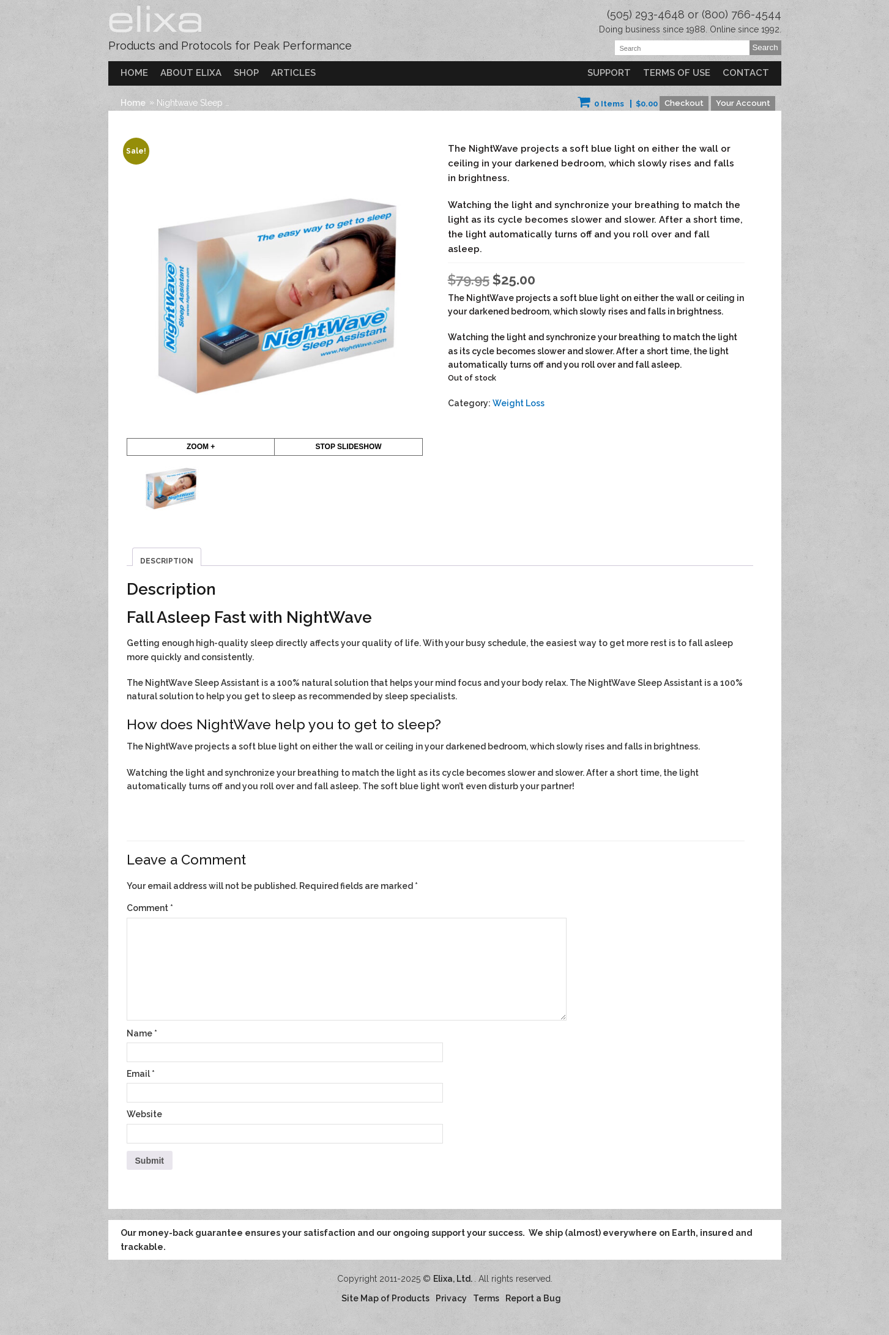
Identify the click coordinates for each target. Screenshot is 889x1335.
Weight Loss (519, 403)
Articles (293, 72)
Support (609, 72)
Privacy (451, 1298)
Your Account (743, 103)
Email (141, 1074)
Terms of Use (676, 72)
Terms (486, 1298)
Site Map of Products (385, 1298)
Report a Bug (533, 1298)
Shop (246, 72)
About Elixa (190, 72)
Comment (150, 908)
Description (166, 561)
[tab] (166, 557)
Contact (746, 72)
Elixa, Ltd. (453, 1279)
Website (144, 1114)
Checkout (684, 103)
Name (142, 1033)
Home (134, 72)
